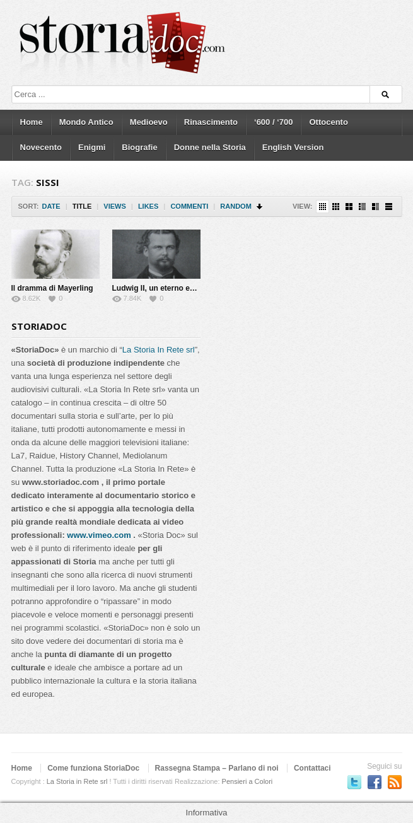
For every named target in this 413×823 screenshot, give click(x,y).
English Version (293, 147)
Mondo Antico (86, 122)
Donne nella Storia (210, 147)
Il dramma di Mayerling (52, 288)
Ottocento (328, 122)
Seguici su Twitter (354, 782)
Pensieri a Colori (247, 781)
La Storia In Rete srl (158, 349)
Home (31, 122)
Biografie (139, 147)
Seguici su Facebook (374, 782)
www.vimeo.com (99, 535)
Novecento (41, 147)
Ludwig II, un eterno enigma (162, 288)
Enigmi (91, 147)
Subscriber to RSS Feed (394, 782)
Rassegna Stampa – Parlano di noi (217, 768)
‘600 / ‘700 (273, 122)
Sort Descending (260, 206)
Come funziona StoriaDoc (93, 768)
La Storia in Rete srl (77, 781)
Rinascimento (211, 122)
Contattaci (312, 768)
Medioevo (149, 122)
